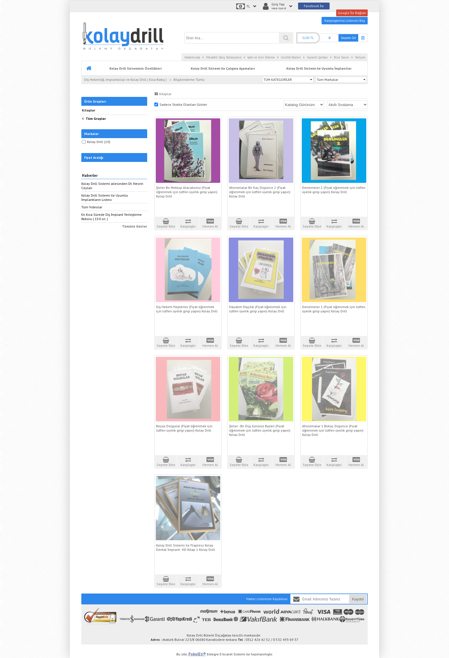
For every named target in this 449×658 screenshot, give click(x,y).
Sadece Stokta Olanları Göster (180, 104)
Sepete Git (348, 38)
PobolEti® (197, 654)
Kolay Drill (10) (96, 142)
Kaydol (358, 599)
